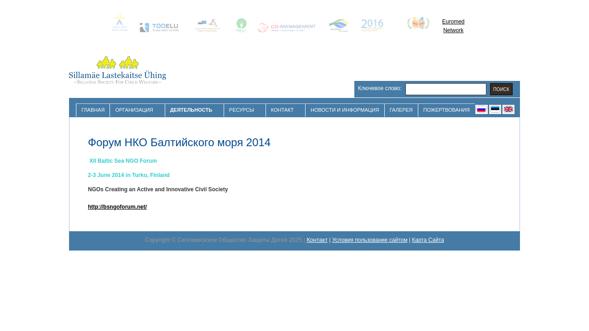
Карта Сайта (428, 240)
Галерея (401, 110)
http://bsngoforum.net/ (117, 207)
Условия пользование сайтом (370, 240)
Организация (135, 110)
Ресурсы (243, 110)
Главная (92, 110)
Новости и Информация (345, 110)
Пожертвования (446, 110)
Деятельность (192, 110)
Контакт (283, 110)
